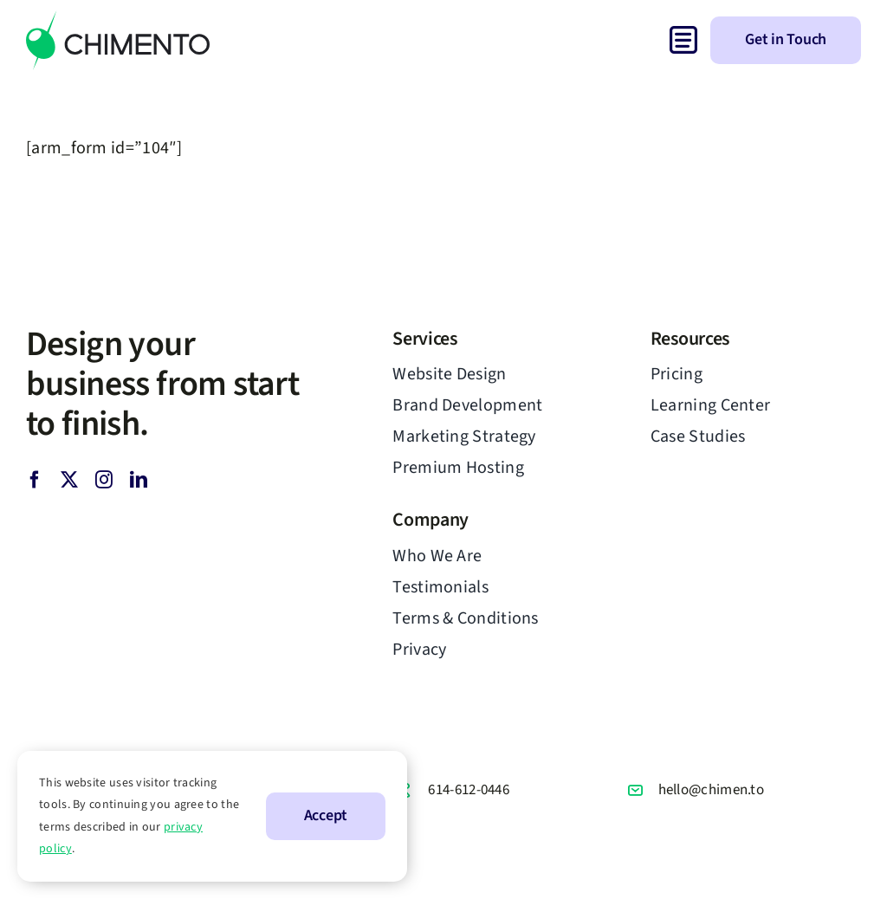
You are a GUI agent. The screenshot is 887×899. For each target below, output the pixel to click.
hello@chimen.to (711, 789)
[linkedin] (138, 479)
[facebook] (34, 479)
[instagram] (104, 479)
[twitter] (69, 479)
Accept (325, 815)
